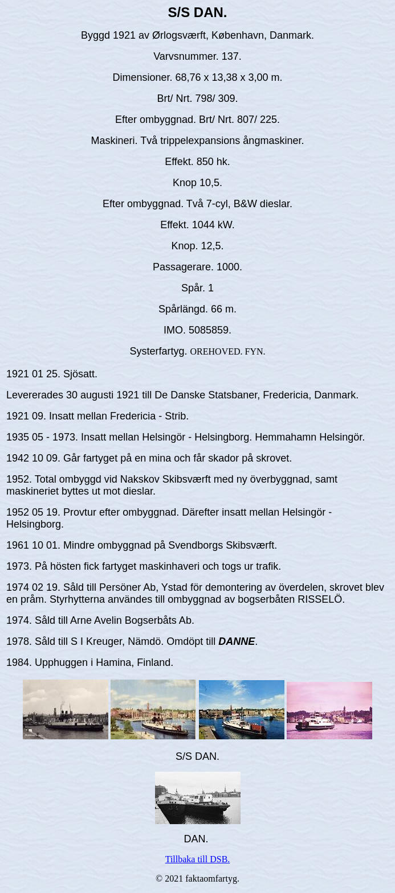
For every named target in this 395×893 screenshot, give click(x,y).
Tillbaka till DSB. (197, 859)
